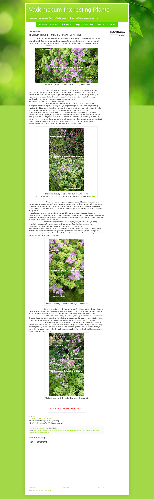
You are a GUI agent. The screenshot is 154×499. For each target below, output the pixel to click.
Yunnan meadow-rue (44, 432)
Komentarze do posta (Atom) (43, 490)
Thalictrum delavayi (34, 432)
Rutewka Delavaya (67, 430)
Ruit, (78, 85)
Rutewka (60, 430)
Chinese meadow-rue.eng (55, 46)
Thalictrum (96, 430)
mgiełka (55, 430)
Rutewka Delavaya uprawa (78, 430)
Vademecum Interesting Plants (69, 9)
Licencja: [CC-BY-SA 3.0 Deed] (40, 418)
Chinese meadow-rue (42, 430)
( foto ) (94, 196)
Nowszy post (32, 487)
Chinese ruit (50, 430)
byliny (34, 430)
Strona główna (67, 487)
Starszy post (100, 487)
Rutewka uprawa (90, 430)
